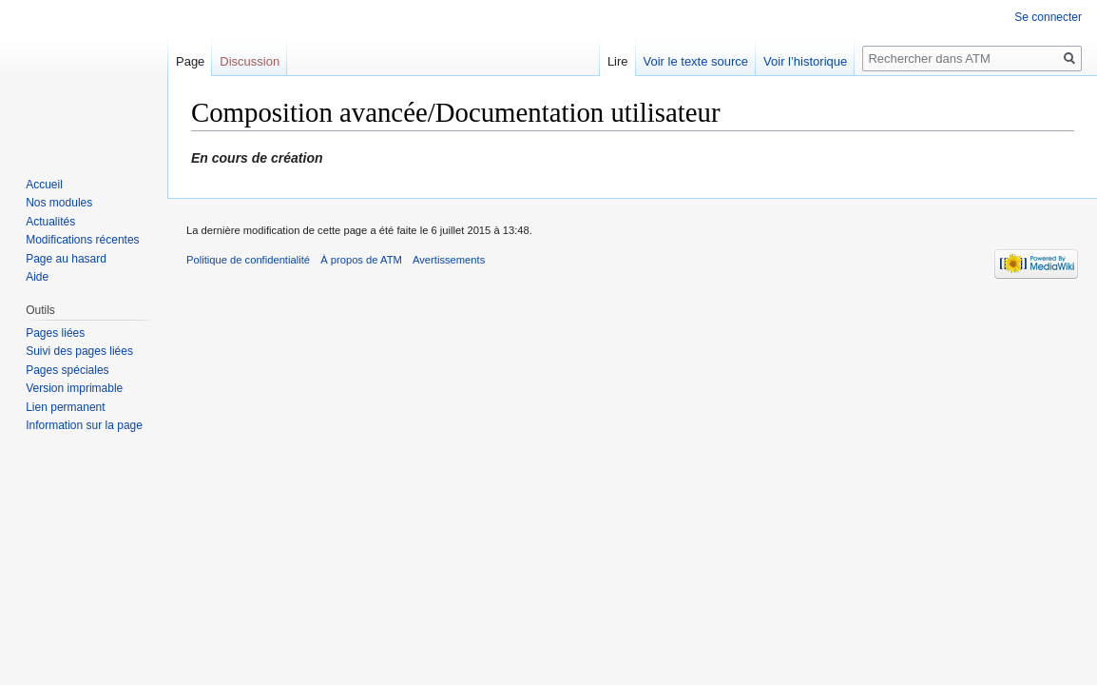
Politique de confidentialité (248, 259)
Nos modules (59, 202)
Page (190, 61)
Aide (37, 277)
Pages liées (55, 333)
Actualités (50, 221)
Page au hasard (66, 258)
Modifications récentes (82, 239)
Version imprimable (74, 388)
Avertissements (449, 259)
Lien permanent (65, 407)
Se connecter (1048, 17)
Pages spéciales (67, 370)
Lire (617, 61)
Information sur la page (84, 425)
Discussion (249, 61)
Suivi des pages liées (79, 351)
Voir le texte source (696, 61)
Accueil (44, 184)
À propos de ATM (361, 259)
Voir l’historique (805, 61)
